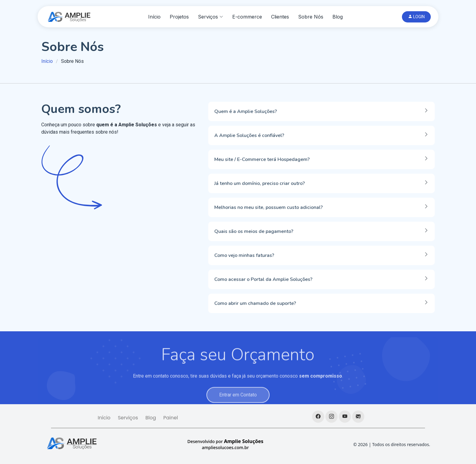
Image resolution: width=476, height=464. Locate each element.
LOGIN (416, 16)
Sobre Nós (310, 17)
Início (154, 17)
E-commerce (247, 17)
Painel (170, 417)
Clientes (280, 17)
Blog (337, 17)
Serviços (128, 417)
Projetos (179, 17)
